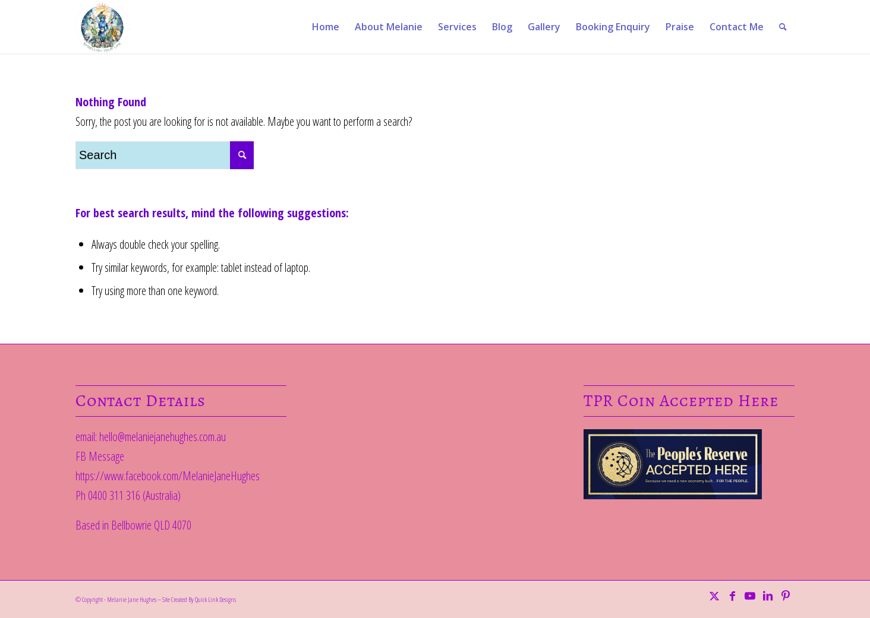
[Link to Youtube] (750, 595)
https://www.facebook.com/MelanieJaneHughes (167, 476)
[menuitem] (325, 26)
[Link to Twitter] (714, 595)
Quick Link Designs (215, 599)
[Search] (783, 26)
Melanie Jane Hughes (131, 599)
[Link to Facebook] (732, 595)
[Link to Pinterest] (786, 595)
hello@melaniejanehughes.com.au (162, 437)
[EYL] (102, 26)
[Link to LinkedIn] (768, 595)
